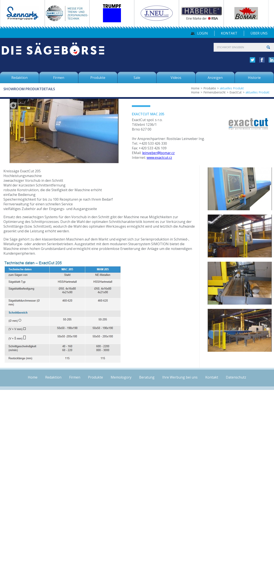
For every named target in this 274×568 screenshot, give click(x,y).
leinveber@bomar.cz (158, 152)
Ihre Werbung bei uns (180, 377)
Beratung (147, 377)
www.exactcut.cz (159, 157)
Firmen (74, 377)
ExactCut (235, 92)
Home (195, 88)
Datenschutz (236, 377)
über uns (259, 33)
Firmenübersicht (214, 92)
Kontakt (229, 33)
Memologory (121, 377)
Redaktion (53, 377)
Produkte (209, 88)
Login (202, 33)
